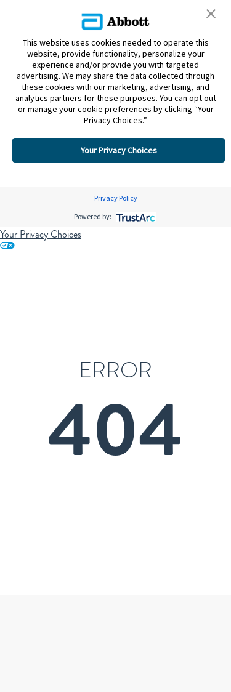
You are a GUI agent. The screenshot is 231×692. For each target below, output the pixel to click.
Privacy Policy (115, 198)
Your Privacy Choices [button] (119, 150)
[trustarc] (134, 216)
